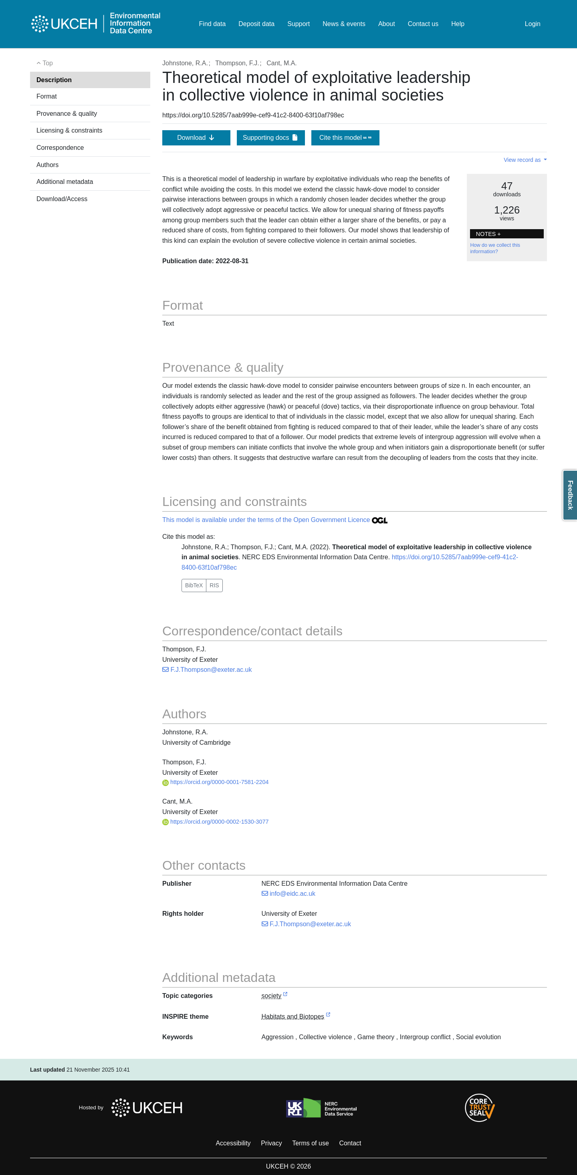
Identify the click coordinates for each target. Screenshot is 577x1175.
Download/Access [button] (61, 198)
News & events (344, 23)
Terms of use (310, 1143)
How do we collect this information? (495, 248)
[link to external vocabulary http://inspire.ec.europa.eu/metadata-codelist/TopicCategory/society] (285, 996)
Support (298, 23)
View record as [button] (523, 160)
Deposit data (256, 23)
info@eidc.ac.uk (289, 893)
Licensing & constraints (69, 130)
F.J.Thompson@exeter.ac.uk (207, 669)
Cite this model (345, 137)
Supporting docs (271, 137)
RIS (214, 585)
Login (533, 23)
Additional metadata (64, 181)
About (386, 23)
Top (44, 63)
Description (54, 80)
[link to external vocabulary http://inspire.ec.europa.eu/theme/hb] (328, 1017)
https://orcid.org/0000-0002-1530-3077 (215, 821)
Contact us (423, 23)
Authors (47, 164)
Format (46, 96)
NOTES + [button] (488, 234)
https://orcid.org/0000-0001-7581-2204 (215, 782)
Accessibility (233, 1143)
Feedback (570, 495)
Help (457, 23)
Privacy (271, 1143)
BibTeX (194, 585)
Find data (212, 23)
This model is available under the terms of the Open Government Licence (274, 519)
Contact (350, 1143)
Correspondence (60, 147)
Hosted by (133, 1108)
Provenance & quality (66, 113)
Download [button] (196, 137)
